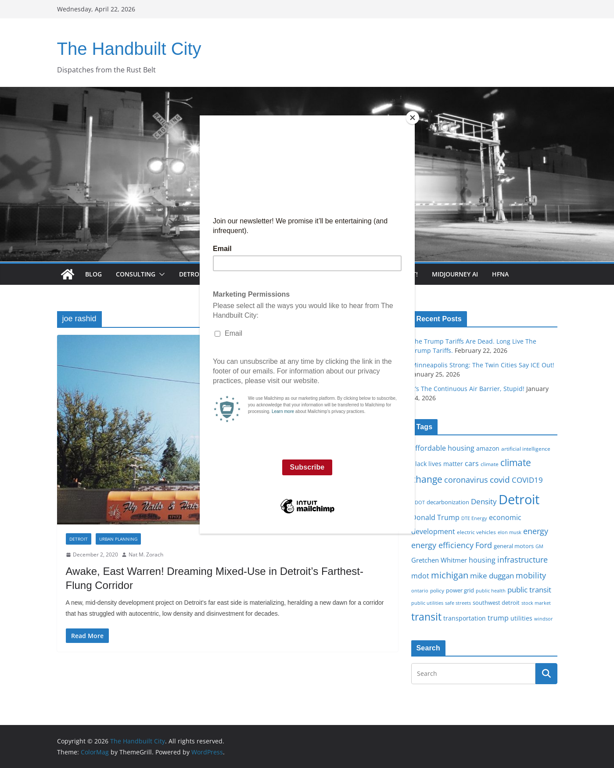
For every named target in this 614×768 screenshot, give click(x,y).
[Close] (412, 117)
